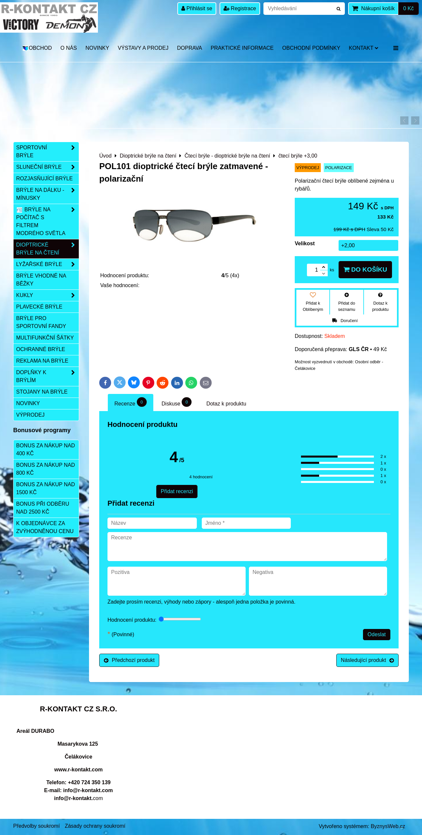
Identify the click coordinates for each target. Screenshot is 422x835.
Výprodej (30, 415)
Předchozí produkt (129, 660)
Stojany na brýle (42, 392)
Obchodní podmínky (311, 48)
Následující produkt (367, 660)
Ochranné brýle (40, 349)
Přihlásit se (196, 8)
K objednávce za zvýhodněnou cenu (45, 527)
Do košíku (365, 269)
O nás (68, 48)
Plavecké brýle (39, 307)
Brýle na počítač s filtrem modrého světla (47, 221)
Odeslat (377, 634)
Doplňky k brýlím (47, 376)
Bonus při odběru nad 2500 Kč (42, 508)
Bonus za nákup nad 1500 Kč (45, 488)
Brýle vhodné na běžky (41, 279)
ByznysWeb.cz (388, 826)
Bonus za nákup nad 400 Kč (45, 449)
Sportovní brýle (47, 151)
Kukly (47, 295)
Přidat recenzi (177, 491)
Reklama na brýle (42, 361)
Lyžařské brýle (47, 264)
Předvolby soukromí (36, 826)
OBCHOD (37, 48)
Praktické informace (242, 48)
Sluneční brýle (47, 167)
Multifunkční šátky (45, 338)
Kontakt (363, 48)
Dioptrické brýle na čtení (47, 248)
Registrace (240, 8)
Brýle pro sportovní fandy (41, 322)
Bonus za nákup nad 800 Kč (45, 469)
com (78, 798)
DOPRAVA (189, 48)
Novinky (97, 48)
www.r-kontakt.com (78, 769)
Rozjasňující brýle (44, 178)
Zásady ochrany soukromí (95, 826)
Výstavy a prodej (143, 48)
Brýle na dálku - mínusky (47, 194)
